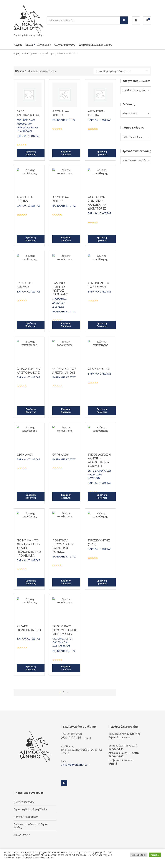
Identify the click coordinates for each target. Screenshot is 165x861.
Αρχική (18, 45)
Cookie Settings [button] (138, 854)
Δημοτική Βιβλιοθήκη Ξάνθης (95, 45)
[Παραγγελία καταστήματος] (122, 71)
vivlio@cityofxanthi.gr (75, 764)
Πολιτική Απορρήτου (26, 816)
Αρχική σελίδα (21, 53)
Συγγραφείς (44, 45)
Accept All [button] (155, 854)
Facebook (64, 783)
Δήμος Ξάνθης (22, 835)
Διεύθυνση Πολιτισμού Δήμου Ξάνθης (31, 825)
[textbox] (135, 90)
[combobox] (135, 90)
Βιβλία (29, 45)
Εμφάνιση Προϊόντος (30, 153)
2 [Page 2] (63, 692)
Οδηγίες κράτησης (65, 45)
